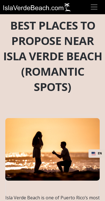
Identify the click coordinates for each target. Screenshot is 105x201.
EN (97, 153)
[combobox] (96, 153)
